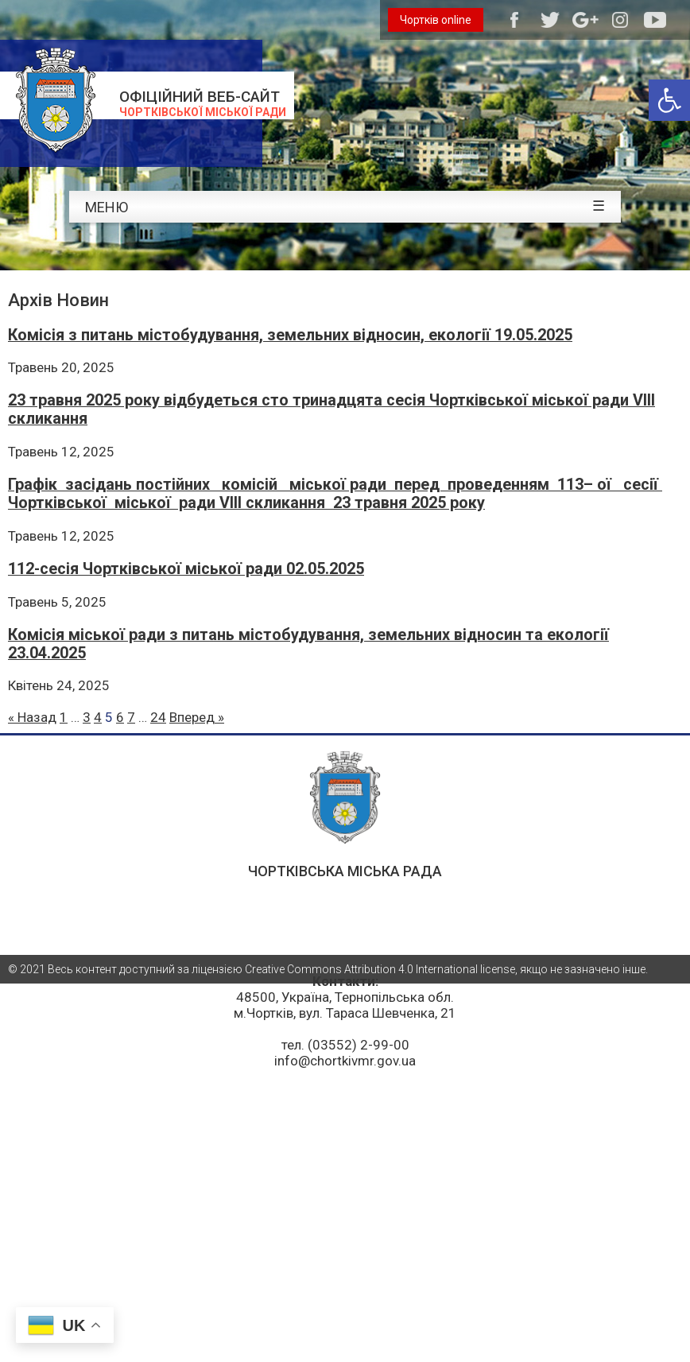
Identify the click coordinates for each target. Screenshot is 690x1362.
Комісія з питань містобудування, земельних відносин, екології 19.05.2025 (290, 335)
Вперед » (196, 717)
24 (158, 717)
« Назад (32, 717)
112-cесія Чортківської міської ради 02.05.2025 (186, 569)
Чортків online (435, 20)
